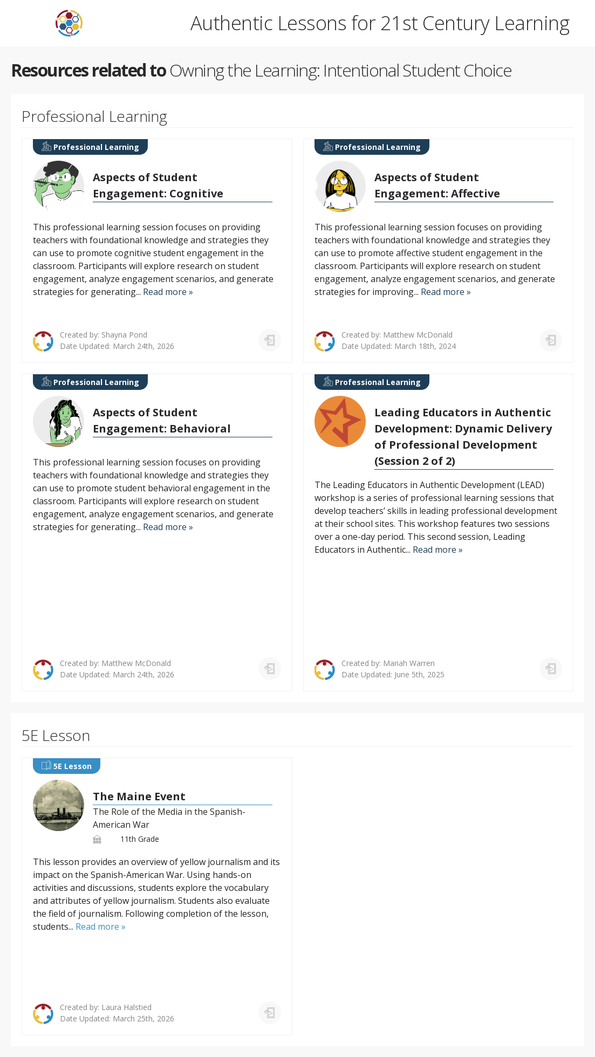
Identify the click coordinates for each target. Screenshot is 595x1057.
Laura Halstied (126, 1007)
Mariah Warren (409, 663)
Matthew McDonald (418, 335)
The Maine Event (139, 796)
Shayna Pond (124, 335)
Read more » (168, 292)
